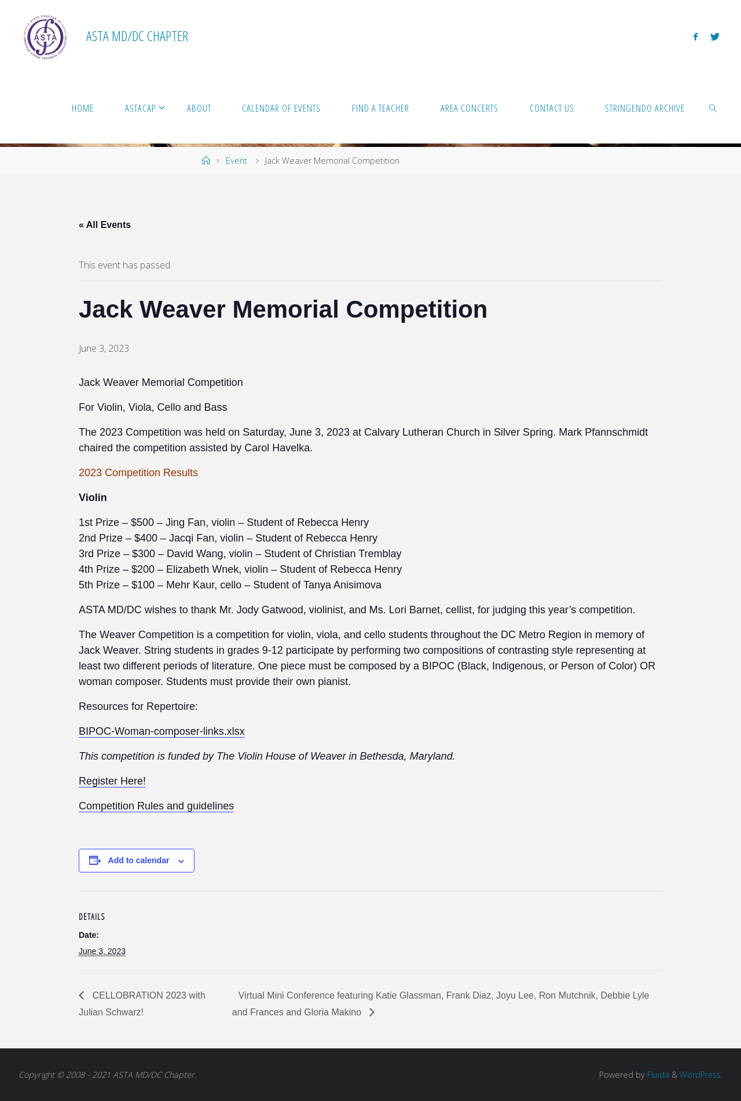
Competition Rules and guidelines (156, 806)
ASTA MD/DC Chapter (137, 35)
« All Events (105, 225)
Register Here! (112, 781)
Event (236, 160)
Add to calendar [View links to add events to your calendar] (139, 860)
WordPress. (700, 1074)
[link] (713, 107)
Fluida (655, 1074)
